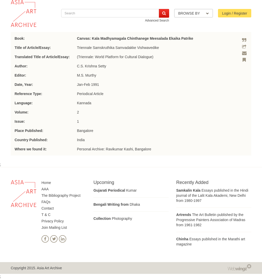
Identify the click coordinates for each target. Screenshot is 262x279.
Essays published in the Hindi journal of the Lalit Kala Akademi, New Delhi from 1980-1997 (212, 195)
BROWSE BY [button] (193, 13)
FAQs (45, 202)
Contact (47, 208)
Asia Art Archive (49, 268)
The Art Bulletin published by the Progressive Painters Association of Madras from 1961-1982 (210, 220)
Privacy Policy (52, 221)
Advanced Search (157, 20)
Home (46, 183)
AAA (45, 189)
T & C (46, 215)
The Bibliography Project (61, 195)
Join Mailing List (54, 227)
